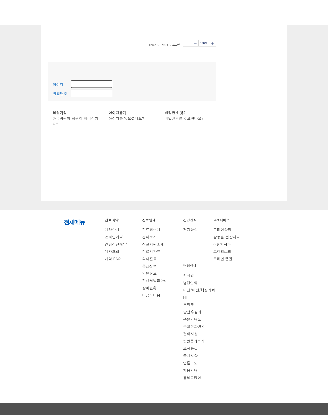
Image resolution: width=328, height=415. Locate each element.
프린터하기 (187, 43)
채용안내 (190, 370)
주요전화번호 (194, 326)
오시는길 (190, 348)
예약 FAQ (113, 258)
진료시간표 (151, 251)
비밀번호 (60, 93)
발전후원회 (192, 311)
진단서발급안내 (155, 280)
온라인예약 (114, 237)
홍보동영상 (192, 377)
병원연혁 (190, 282)
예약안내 (112, 229)
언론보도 (190, 363)
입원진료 (149, 273)
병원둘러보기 (194, 341)
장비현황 (149, 288)
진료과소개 (151, 229)
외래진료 (149, 258)
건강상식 (190, 229)
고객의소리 (222, 251)
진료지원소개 (153, 244)
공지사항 (190, 355)
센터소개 (149, 237)
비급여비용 (151, 295)
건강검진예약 (116, 244)
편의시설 (190, 333)
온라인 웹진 (222, 258)
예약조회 (112, 251)
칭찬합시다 (222, 244)
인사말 (188, 275)
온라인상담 (222, 229)
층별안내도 (192, 319)
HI (185, 297)
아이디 (58, 84)
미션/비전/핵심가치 (199, 290)
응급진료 (149, 266)
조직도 (188, 304)
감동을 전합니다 (226, 237)
